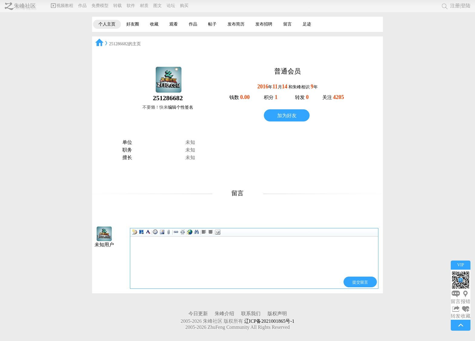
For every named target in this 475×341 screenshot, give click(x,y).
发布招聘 (263, 24)
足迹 (307, 24)
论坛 (171, 5)
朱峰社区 (25, 6)
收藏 (154, 24)
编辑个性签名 (180, 107)
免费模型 (99, 5)
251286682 (168, 98)
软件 (131, 5)
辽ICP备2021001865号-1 (269, 321)
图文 (157, 5)
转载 (117, 5)
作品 (82, 5)
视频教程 (62, 5)
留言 (287, 24)
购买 (184, 5)
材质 (144, 5)
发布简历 (236, 24)
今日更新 (198, 313)
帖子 (212, 24)
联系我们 (251, 313)
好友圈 (132, 24)
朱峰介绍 (224, 313)
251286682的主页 (125, 44)
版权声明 (277, 313)
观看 (173, 24)
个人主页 (106, 24)
